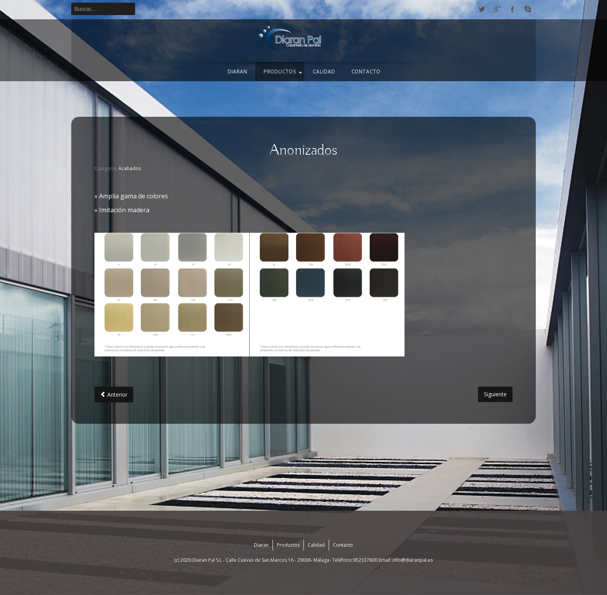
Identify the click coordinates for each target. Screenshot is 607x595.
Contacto (365, 71)
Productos (279, 71)
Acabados (129, 168)
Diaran (237, 71)
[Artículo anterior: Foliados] (113, 394)
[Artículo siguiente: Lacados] (495, 394)
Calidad (323, 71)
